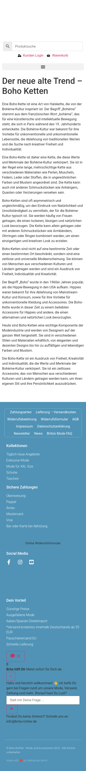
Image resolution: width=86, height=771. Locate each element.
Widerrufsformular (54, 419)
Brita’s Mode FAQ (59, 433)
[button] (43, 66)
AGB (75, 419)
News (38, 433)
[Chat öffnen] (15, 656)
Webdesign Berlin (37, 760)
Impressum (24, 426)
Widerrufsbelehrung (21, 419)
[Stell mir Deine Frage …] (43, 700)
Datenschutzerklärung (53, 426)
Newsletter (22, 433)
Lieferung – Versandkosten (56, 412)
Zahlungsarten (21, 412)
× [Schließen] (11, 676)
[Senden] (12, 709)
